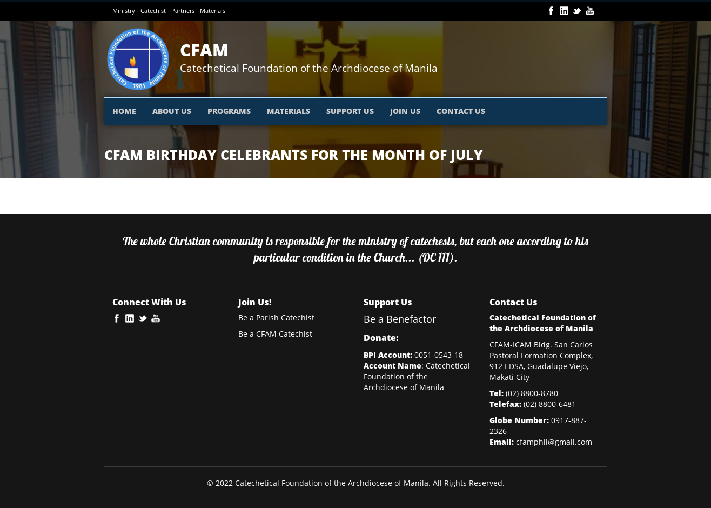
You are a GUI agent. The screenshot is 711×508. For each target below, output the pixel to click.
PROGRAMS (229, 111)
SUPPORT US (350, 111)
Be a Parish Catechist (276, 317)
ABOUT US (171, 111)
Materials (212, 10)
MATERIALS (288, 111)
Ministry (123, 10)
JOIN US (405, 111)
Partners (182, 10)
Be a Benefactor (400, 318)
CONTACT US (461, 111)
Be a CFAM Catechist (275, 334)
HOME (124, 111)
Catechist (153, 10)
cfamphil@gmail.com (554, 442)
